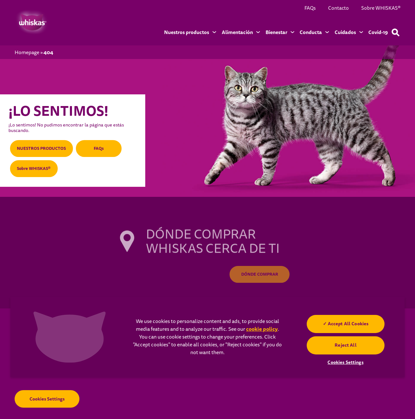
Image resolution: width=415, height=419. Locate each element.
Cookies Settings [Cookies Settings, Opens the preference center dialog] (345, 362)
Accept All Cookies (347, 323)
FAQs (310, 8)
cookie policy (262, 329)
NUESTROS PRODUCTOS (44, 146)
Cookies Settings (47, 400)
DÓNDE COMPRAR (259, 275)
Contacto (338, 8)
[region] (207, 337)
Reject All (345, 345)
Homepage (27, 53)
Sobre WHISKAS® (380, 8)
